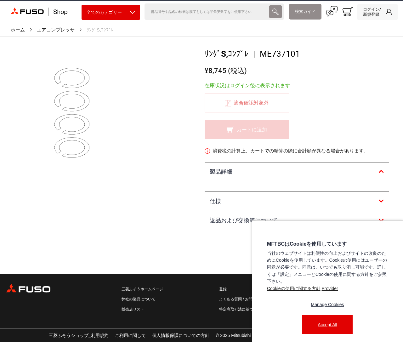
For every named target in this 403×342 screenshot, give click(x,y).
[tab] (297, 171)
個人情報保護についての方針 (180, 335)
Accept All (327, 324)
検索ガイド (305, 11)
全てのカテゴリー (111, 12)
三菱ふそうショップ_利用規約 (79, 335)
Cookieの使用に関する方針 (294, 288)
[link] (377, 12)
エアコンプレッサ (56, 30)
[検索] (206, 12)
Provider (329, 288)
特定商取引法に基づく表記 (241, 309)
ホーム (18, 30)
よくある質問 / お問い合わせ (243, 299)
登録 (223, 289)
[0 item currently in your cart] (348, 11)
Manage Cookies (327, 304)
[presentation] (275, 11)
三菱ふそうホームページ (142, 289)
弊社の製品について (139, 299)
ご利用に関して (130, 335)
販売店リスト (133, 309)
